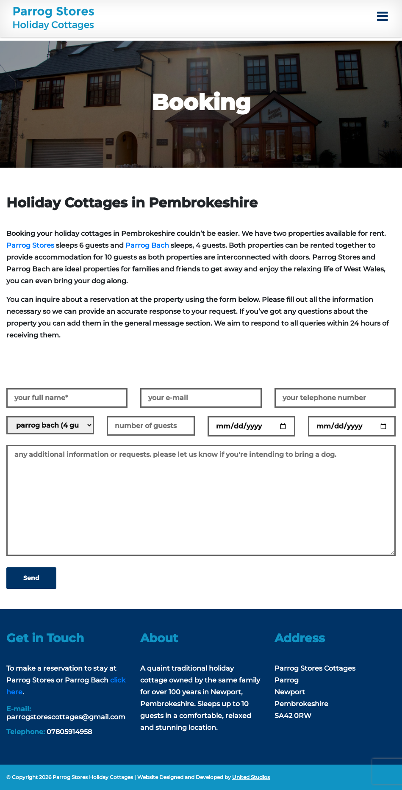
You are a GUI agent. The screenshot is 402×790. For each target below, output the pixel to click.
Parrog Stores (30, 245)
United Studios (251, 777)
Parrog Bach (147, 245)
